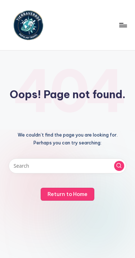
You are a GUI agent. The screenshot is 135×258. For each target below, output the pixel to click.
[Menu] (122, 25)
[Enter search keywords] (67, 165)
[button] (119, 166)
